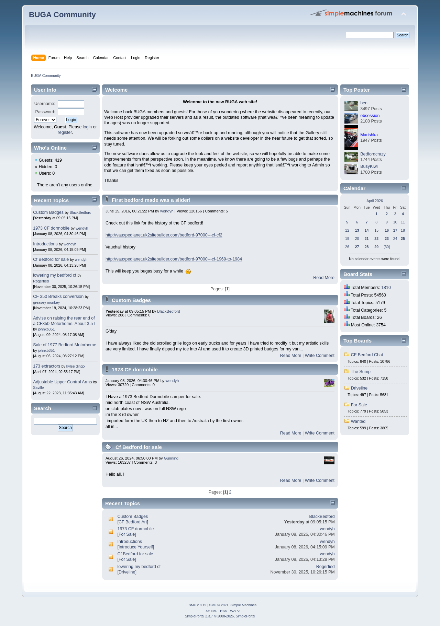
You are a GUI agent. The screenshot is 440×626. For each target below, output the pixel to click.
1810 (386, 287)
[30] (387, 247)
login (87, 127)
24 (395, 238)
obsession (370, 115)
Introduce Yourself (136, 547)
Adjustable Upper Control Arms (62, 382)
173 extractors (46, 366)
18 (403, 230)
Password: (45, 111)
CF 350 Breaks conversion (58, 296)
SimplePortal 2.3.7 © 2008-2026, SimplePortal (220, 616)
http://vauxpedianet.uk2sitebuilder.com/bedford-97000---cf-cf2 (164, 235)
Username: (44, 103)
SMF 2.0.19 (198, 605)
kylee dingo (75, 366)
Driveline (127, 572)
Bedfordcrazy (372, 154)
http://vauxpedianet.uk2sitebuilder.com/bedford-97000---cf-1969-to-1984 (174, 259)
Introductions (45, 244)
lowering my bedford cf (54, 275)
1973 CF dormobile (51, 228)
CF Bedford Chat (367, 354)
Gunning (171, 458)
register (65, 132)
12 (347, 230)
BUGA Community (62, 14)
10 (395, 222)
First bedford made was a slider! (151, 200)
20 (357, 238)
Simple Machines (243, 605)
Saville (38, 387)
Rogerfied (41, 281)
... (301, 349)
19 (347, 238)
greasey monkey (46, 302)
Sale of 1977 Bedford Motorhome (64, 345)
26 (347, 247)
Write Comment (319, 355)
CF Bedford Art (133, 522)
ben (363, 103)
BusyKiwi (369, 166)
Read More (323, 277)
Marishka (369, 134)
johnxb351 (46, 329)
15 (376, 230)
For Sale (127, 534)
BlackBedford (80, 212)
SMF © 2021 (219, 605)
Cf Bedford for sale (51, 259)
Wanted (358, 421)
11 (403, 222)
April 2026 (374, 201)
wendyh (82, 228)
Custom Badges (48, 212)
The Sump (361, 371)
